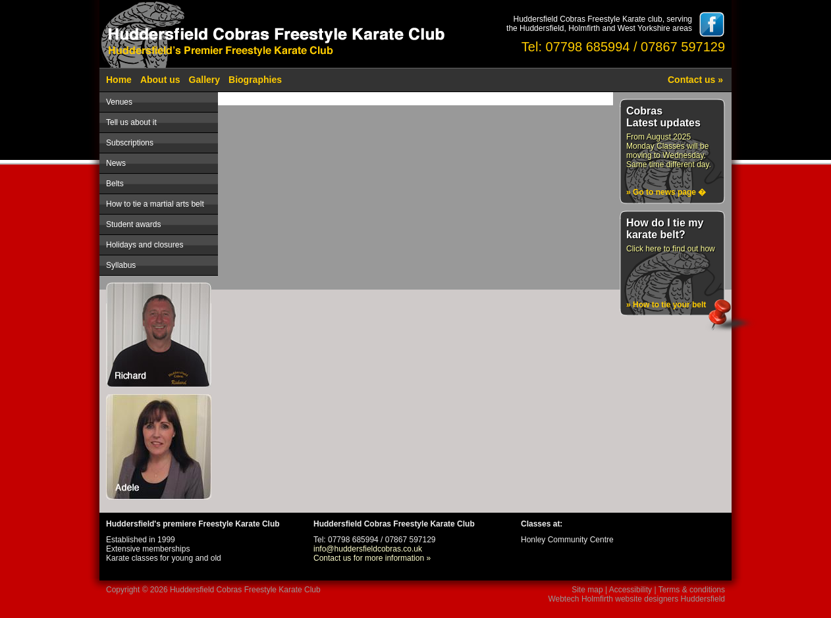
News (116, 163)
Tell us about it (131, 122)
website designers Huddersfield (670, 599)
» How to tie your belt (666, 304)
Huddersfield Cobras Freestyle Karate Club (245, 589)
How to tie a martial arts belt (155, 204)
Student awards (133, 224)
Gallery (204, 79)
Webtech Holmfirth (580, 599)
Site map (587, 589)
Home (119, 79)
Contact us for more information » (372, 558)
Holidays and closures (144, 244)
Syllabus (121, 265)
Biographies (255, 79)
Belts (115, 183)
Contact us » (695, 79)
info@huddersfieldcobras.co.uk (367, 549)
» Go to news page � (666, 192)
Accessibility (630, 589)
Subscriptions (129, 142)
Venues (119, 102)
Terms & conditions (691, 589)
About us (160, 79)
